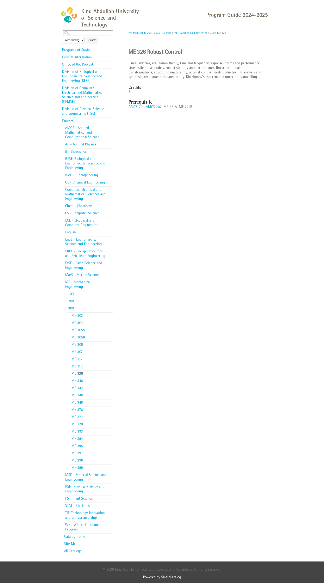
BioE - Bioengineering (81, 176)
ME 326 (77, 374)
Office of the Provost (77, 65)
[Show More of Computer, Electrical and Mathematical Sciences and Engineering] (111, 189)
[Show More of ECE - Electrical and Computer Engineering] (111, 219)
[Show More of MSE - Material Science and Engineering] (111, 474)
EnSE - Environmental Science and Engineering (83, 242)
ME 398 (77, 461)
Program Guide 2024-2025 (144, 33)
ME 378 (77, 425)
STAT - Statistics (77, 506)
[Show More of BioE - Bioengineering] (111, 174)
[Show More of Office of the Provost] (111, 63)
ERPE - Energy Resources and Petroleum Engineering (85, 254)
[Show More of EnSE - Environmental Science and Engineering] (111, 238)
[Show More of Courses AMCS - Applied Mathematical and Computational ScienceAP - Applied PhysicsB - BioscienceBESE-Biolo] (111, 121)
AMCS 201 (136, 107)
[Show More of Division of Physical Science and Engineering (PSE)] (111, 108)
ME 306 (77, 345)
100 (71, 294)
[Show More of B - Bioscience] (111, 151)
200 (71, 301)
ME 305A (78, 330)
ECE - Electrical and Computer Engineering (81, 223)
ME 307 (77, 352)
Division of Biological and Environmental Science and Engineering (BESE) (82, 76)
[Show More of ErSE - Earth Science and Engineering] (111, 262)
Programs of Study (76, 50)
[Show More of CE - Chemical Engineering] (111, 181)
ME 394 (77, 439)
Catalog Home (74, 537)
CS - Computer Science (82, 214)
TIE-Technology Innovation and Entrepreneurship (85, 516)
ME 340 (77, 381)
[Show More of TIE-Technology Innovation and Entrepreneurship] (111, 512)
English (70, 233)
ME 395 (77, 446)
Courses (68, 121)
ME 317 (77, 359)
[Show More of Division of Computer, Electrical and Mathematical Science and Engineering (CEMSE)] (111, 87)
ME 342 (77, 388)
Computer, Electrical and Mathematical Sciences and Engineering (85, 194)
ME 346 (77, 396)
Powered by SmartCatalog (162, 577)
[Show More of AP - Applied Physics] (111, 143)
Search (92, 40)
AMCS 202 (154, 107)
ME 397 (77, 454)
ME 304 (77, 323)
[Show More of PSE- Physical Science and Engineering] (111, 486)
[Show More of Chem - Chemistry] (111, 205)
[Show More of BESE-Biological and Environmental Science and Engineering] (111, 158)
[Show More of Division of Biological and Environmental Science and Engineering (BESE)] (111, 71)
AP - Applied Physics (80, 145)
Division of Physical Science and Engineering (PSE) (83, 112)
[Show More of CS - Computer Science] (111, 212)
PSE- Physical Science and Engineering (84, 489)
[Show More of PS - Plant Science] (111, 497)
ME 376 (77, 410)
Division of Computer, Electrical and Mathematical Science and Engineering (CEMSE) (82, 95)
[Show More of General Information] (111, 56)
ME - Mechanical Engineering (78, 285)
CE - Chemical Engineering (85, 183)
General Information (77, 58)
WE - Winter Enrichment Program (83, 527)
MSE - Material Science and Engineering (86, 478)
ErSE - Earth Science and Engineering (83, 266)
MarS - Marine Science (82, 275)
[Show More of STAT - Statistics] (111, 505)
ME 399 (77, 468)
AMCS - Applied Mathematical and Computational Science (82, 133)
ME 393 (77, 432)
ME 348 (77, 403)
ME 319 (77, 367)
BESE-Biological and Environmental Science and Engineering (85, 163)
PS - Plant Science (79, 499)
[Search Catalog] (88, 33)
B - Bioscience (76, 152)
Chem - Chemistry (78, 206)
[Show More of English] (111, 231)
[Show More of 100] (111, 293)
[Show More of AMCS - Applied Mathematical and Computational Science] (111, 127)
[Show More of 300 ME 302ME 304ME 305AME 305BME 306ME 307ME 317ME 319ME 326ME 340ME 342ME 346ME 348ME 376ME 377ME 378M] (111, 308)
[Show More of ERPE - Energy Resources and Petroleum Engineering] (111, 250)
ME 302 (77, 316)
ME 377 (77, 417)
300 (71, 309)
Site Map (70, 544)
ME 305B (78, 338)
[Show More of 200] (111, 300)
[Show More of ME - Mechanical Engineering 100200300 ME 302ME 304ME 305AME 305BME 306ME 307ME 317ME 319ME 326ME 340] (111, 282)
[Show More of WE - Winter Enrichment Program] (111, 524)
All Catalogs (72, 551)
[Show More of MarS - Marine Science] (111, 274)
